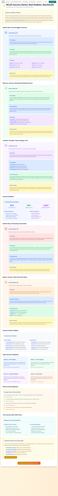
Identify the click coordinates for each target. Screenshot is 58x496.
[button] (7, 2)
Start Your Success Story (11, 457)
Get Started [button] (52, 1)
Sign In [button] (45, 1)
